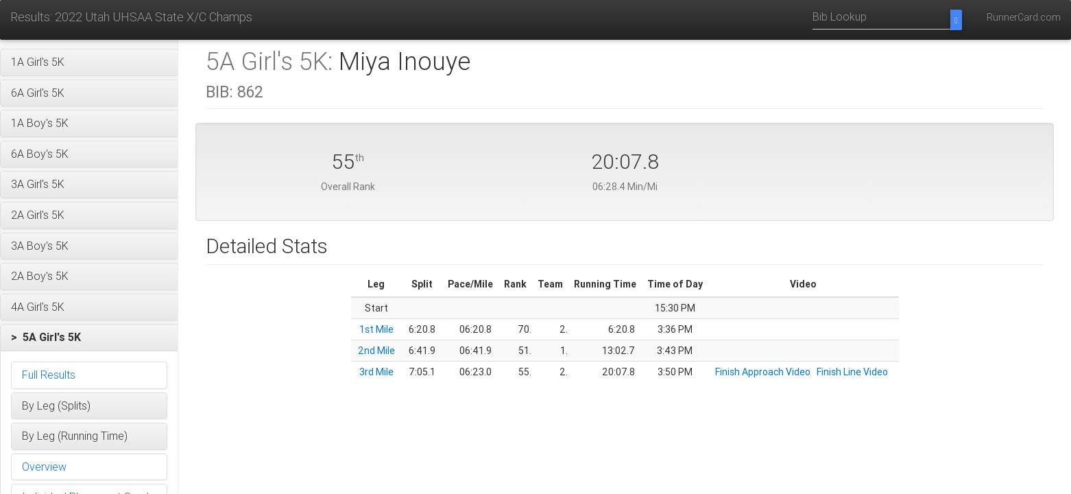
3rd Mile (376, 372)
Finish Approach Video (762, 372)
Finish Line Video (852, 372)
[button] (89, 62)
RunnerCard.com (1024, 17)
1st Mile (376, 329)
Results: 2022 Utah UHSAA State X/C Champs (131, 17)
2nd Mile (376, 350)
